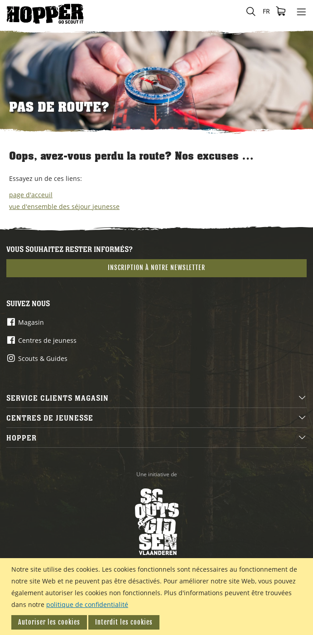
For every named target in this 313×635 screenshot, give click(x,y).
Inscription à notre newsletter (156, 267)
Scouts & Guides (42, 358)
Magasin (31, 322)
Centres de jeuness (47, 340)
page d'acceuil (31, 194)
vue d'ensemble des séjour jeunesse (64, 206)
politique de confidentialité (87, 604)
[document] (157, 597)
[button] (266, 11)
